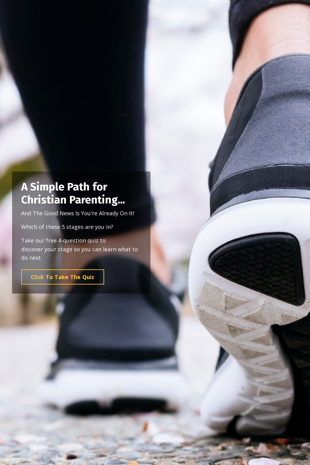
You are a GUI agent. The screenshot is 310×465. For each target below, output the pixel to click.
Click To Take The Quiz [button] (62, 277)
